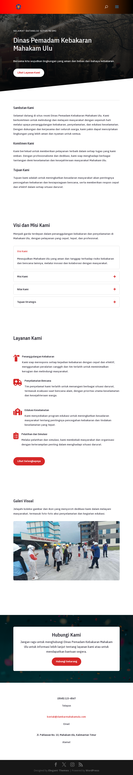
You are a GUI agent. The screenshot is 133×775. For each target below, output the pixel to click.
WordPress (92, 770)
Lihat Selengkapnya (29, 461)
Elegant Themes (58, 770)
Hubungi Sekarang (66, 661)
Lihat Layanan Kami (28, 72)
